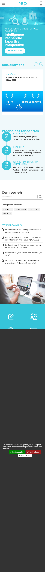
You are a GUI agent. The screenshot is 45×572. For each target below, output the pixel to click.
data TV (7, 214)
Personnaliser (25, 455)
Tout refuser (33, 452)
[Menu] (3, 3)
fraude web (21, 209)
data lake (34, 209)
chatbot (7, 209)
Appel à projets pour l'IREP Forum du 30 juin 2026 (21, 78)
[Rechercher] (22, 197)
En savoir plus (15, 52)
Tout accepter (17, 452)
